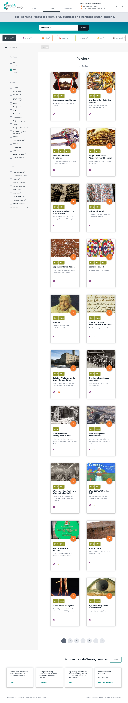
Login (122, 6)
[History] (15, 87)
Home (34, 8)
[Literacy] (14, 124)
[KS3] (13, 69)
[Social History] (17, 197)
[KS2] (13, 66)
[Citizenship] (16, 91)
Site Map (21, 697)
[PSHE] (14, 103)
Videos (46, 38)
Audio (100, 38)
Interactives (64, 38)
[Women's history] (17, 183)
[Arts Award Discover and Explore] (19, 132)
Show (14, 208)
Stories (9, 38)
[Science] (15, 110)
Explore (51, 8)
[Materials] (15, 190)
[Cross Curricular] (17, 157)
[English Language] (18, 121)
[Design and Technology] (19, 99)
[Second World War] (18, 186)
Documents (82, 38)
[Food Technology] (17, 140)
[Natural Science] (17, 204)
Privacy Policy (41, 697)
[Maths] (14, 136)
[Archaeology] (16, 147)
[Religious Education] (19, 128)
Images (27, 38)
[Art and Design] (17, 94)
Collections (68, 8)
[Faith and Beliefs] (18, 200)
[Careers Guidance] (18, 154)
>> (102, 641)
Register (117, 6)
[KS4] (13, 73)
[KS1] (13, 62)
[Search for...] (58, 28)
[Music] (14, 143)
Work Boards (119, 38)
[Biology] (14, 150)
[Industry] (15, 179)
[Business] (15, 114)
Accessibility (11, 697)
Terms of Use (30, 697)
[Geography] (15, 107)
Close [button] (12, 47)
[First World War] (17, 172)
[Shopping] (15, 193)
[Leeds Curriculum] (18, 117)
